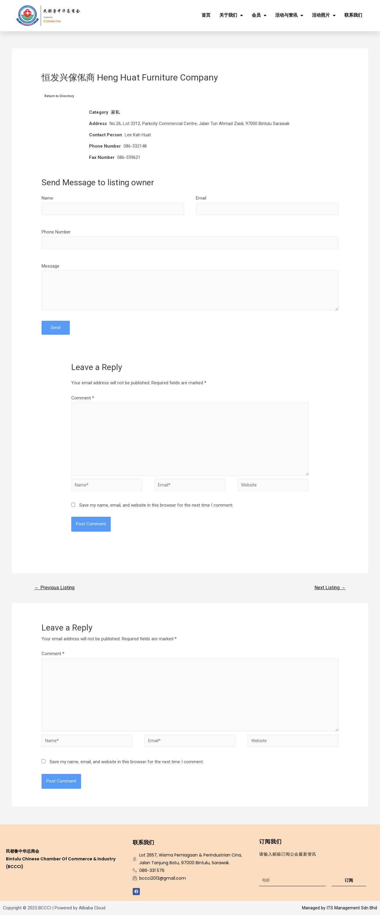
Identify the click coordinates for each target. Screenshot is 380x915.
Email (201, 198)
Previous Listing (54, 587)
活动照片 (323, 15)
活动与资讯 (289, 15)
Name (47, 198)
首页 (206, 15)
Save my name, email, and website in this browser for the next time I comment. (156, 505)
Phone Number (56, 232)
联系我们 (353, 15)
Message (50, 266)
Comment (82, 398)
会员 (259, 15)
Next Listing (330, 587)
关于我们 (231, 15)
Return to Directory (59, 96)
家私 (115, 112)
